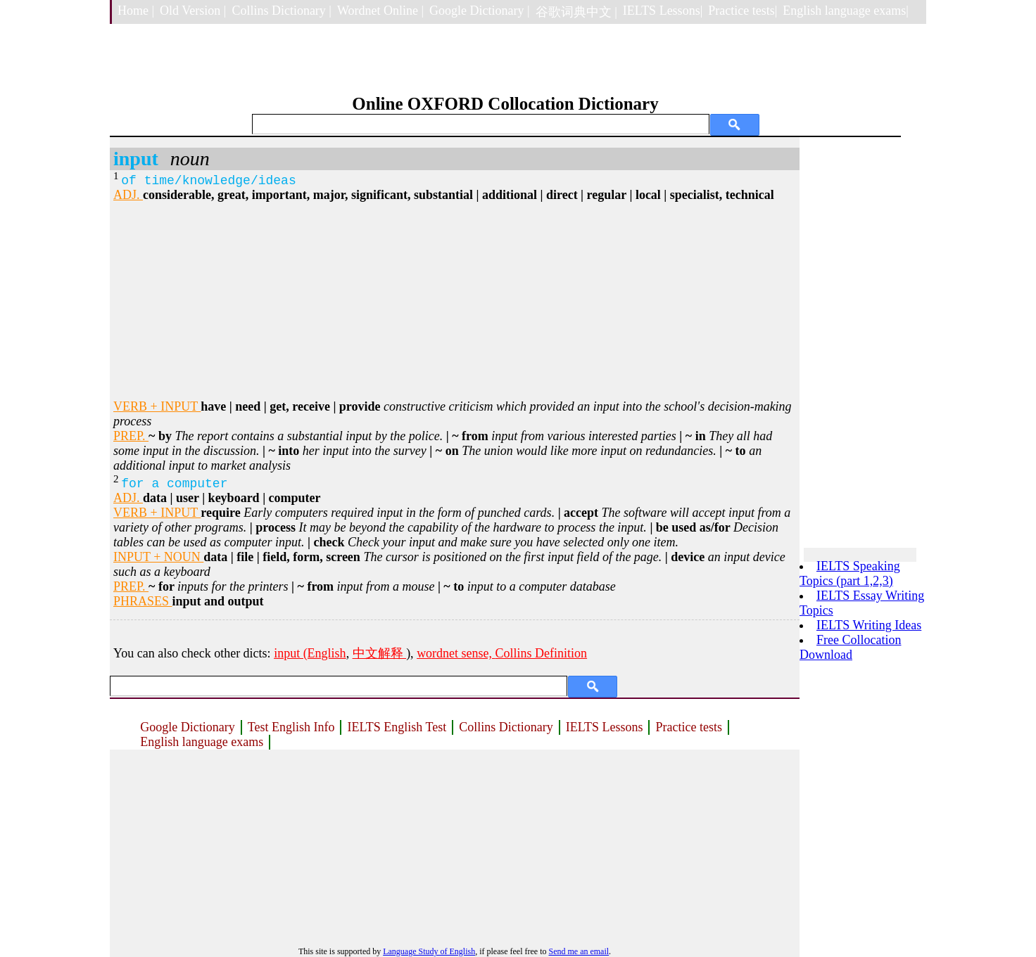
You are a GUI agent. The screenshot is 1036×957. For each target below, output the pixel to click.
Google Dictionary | (479, 11)
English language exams (201, 742)
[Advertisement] (455, 301)
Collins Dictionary (506, 727)
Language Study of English (429, 951)
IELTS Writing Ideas (868, 625)
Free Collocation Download (850, 647)
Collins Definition (541, 653)
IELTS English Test (396, 727)
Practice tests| (742, 11)
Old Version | (193, 11)
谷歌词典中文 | (576, 12)
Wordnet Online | (380, 11)
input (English (310, 653)
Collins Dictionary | (281, 11)
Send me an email (578, 951)
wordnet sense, (456, 653)
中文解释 (380, 653)
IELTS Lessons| (662, 11)
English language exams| (846, 11)
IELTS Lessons (604, 727)
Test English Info (291, 727)
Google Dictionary (187, 727)
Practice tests (688, 727)
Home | (136, 11)
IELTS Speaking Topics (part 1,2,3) (850, 573)
